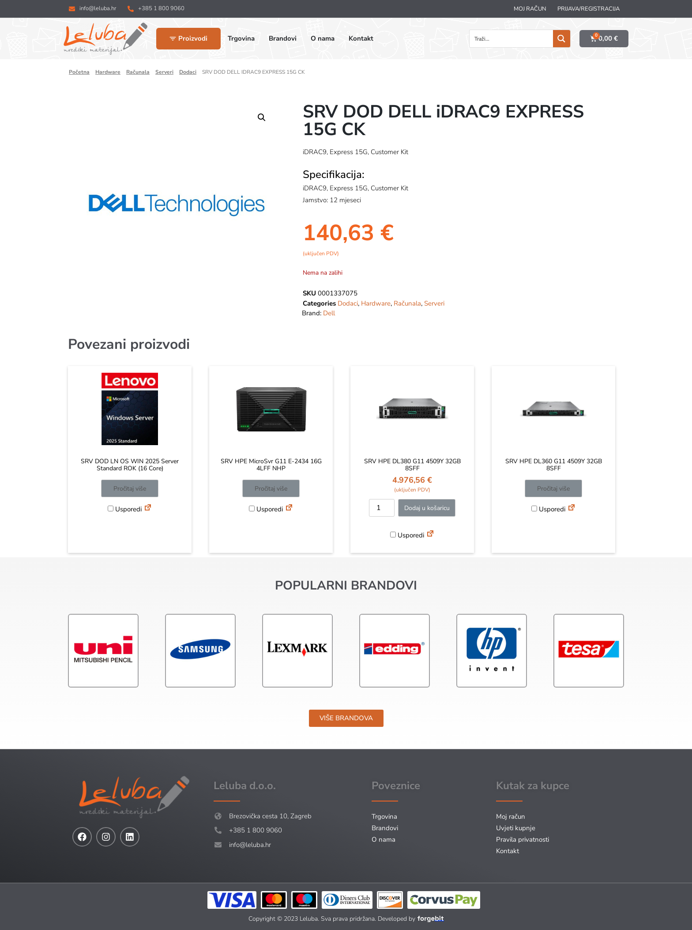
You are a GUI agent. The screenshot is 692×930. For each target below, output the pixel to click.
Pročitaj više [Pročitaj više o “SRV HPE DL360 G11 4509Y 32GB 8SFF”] (553, 488)
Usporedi (125, 509)
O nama (383, 839)
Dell (329, 313)
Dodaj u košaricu (427, 508)
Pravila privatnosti (522, 839)
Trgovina (384, 816)
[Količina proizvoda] (382, 508)
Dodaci (187, 72)
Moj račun (530, 9)
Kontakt (507, 851)
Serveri (164, 72)
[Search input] (511, 39)
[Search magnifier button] (561, 38)
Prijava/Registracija (588, 9)
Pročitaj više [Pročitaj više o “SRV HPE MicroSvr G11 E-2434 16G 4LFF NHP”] (271, 488)
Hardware (107, 72)
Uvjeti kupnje (515, 828)
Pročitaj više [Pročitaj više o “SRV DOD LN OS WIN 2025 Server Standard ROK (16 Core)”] (129, 488)
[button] (262, 117)
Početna (79, 72)
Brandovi (385, 828)
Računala (138, 72)
